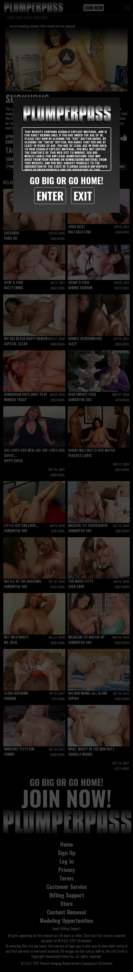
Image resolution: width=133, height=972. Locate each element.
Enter (50, 196)
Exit (82, 196)
